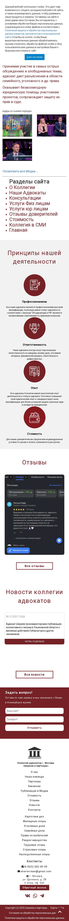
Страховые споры (34, 849)
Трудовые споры (34, 845)
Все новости (34, 674)
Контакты (34, 809)
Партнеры (34, 781)
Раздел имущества (34, 840)
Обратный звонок (34, 887)
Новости (34, 805)
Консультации (25, 198)
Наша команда (34, 776)
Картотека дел (34, 816)
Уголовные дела (34, 826)
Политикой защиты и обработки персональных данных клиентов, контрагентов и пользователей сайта (32, 33)
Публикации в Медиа (34, 791)
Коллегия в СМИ (27, 225)
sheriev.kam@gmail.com (35, 871)
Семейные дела (34, 830)
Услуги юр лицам (28, 209)
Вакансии (34, 786)
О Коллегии (22, 187)
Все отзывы (34, 566)
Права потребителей (34, 835)
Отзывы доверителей (33, 214)
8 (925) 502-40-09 (35, 866)
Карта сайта (57, 907)
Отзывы (35, 800)
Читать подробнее (34, 641)
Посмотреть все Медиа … (20, 171)
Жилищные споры (34, 821)
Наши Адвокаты (27, 193)
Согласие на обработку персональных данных (34, 913)
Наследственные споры (34, 854)
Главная (18, 230)
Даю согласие (34, 57)
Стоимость (21, 219)
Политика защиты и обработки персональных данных (34, 918)
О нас (34, 772)
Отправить (34, 727)
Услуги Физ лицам (29, 203)
